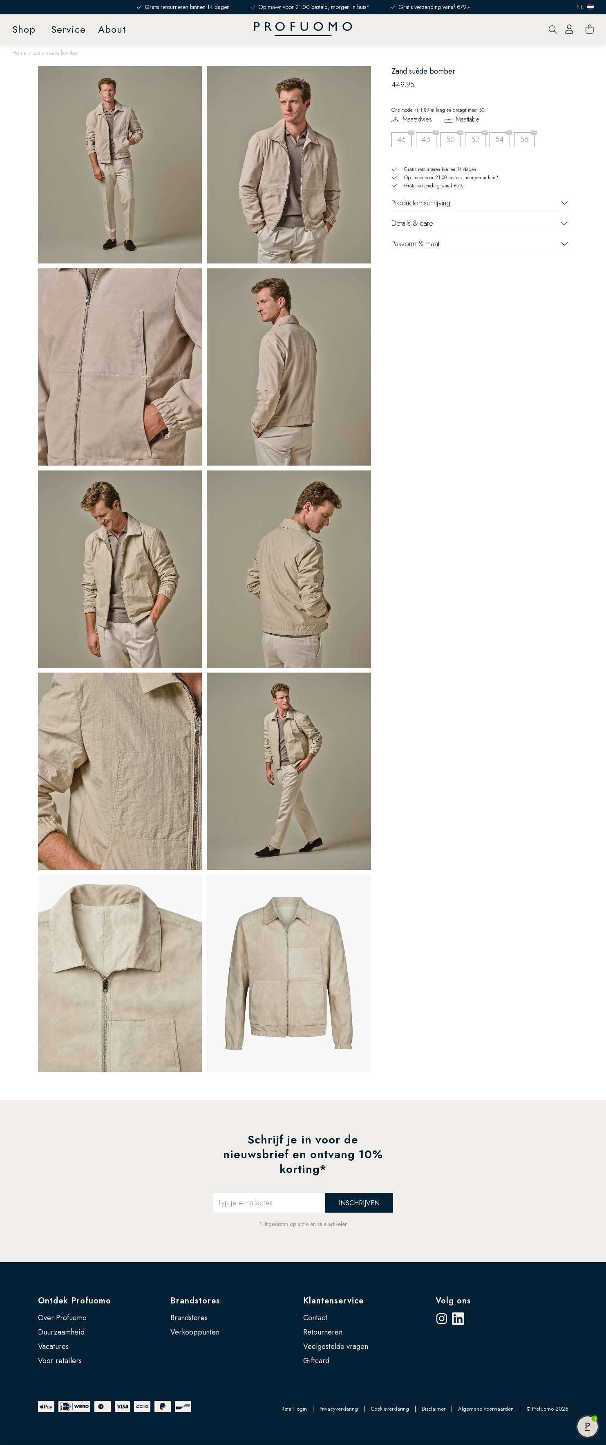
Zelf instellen (538, 1388)
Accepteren (538, 1361)
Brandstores (195, 1301)
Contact (315, 1317)
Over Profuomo (62, 1317)
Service (68, 29)
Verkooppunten (194, 1332)
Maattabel (468, 119)
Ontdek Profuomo (74, 1301)
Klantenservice (333, 1301)
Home (19, 53)
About (112, 29)
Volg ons (453, 1301)
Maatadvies (417, 119)
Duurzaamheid (61, 1332)
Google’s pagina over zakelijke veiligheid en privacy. (95, 1409)
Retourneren (322, 1332)
